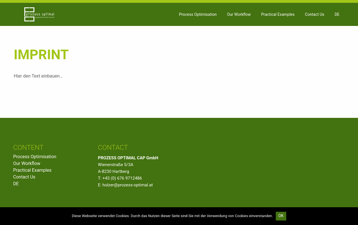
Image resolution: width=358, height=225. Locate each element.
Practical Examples (278, 14)
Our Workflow (239, 14)
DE (337, 14)
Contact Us (314, 14)
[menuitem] (197, 14)
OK (281, 215)
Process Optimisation (198, 14)
